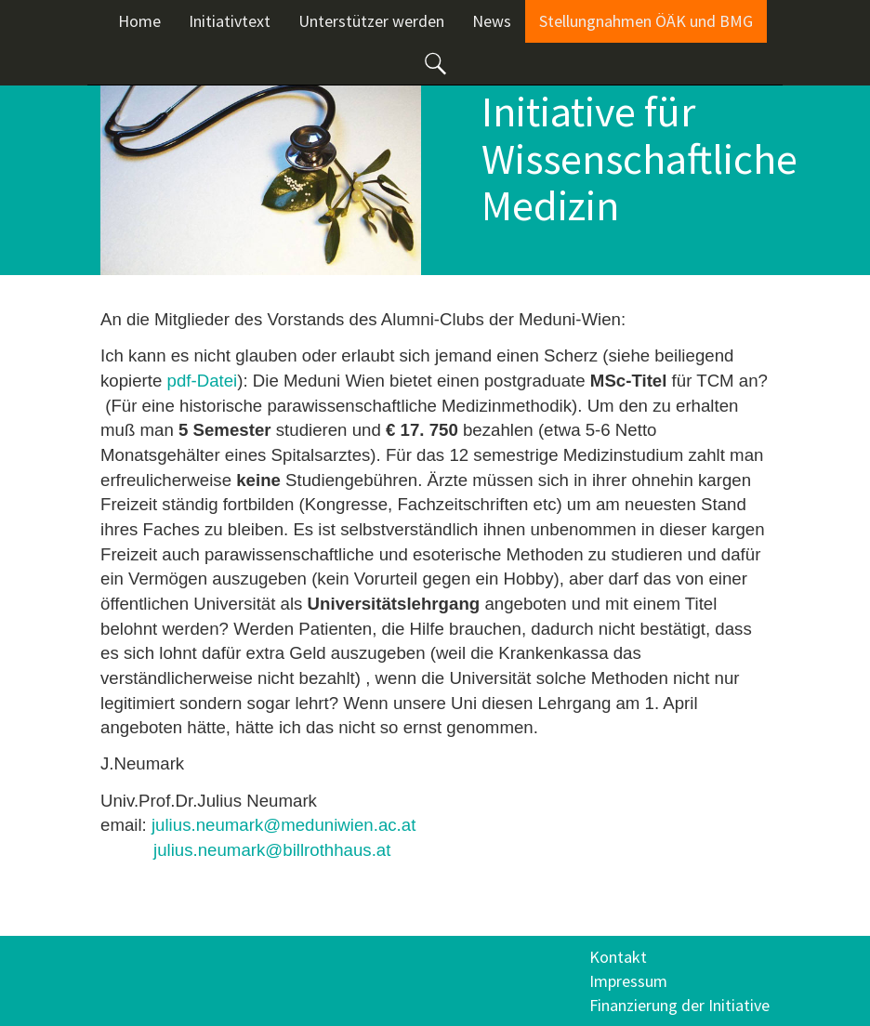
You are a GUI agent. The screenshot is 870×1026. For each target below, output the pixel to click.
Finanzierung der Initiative (679, 1005)
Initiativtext (229, 21)
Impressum (628, 981)
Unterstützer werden (371, 21)
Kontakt (618, 956)
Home (139, 21)
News (491, 21)
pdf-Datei (202, 380)
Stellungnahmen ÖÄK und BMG (646, 21)
